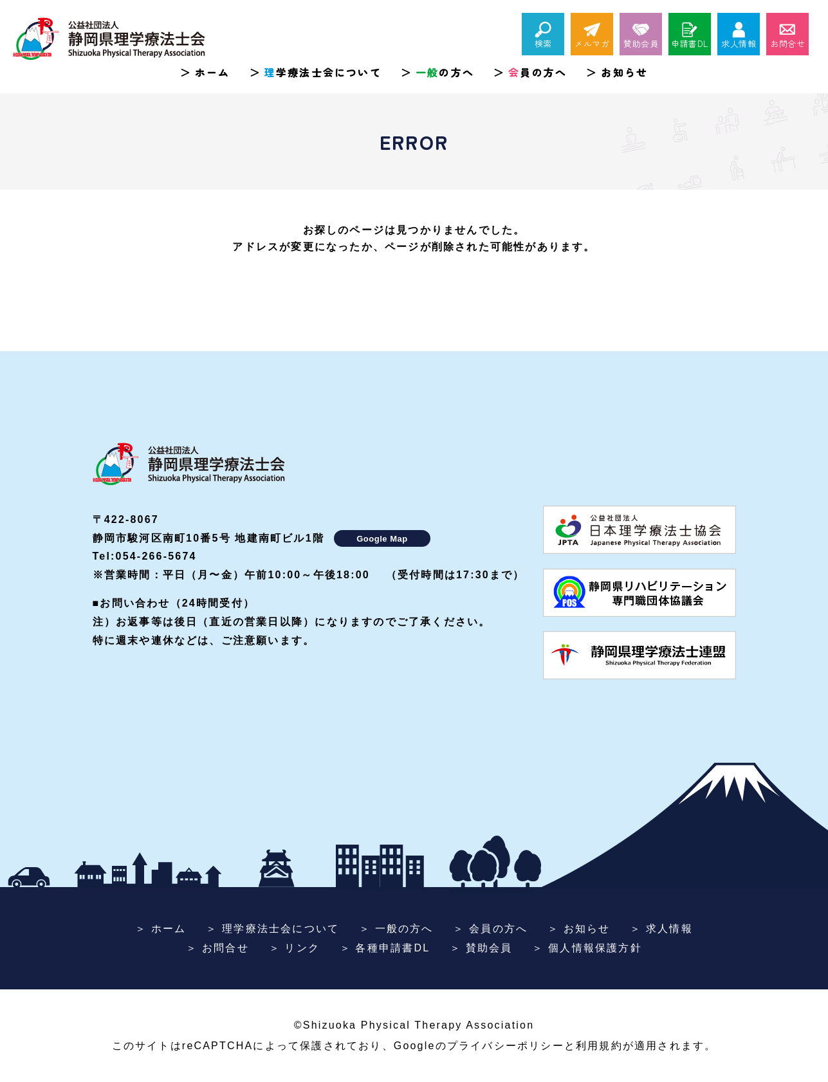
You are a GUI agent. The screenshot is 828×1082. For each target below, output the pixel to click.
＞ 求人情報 (661, 928)
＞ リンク (294, 947)
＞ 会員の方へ (490, 928)
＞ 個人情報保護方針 (586, 947)
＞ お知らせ (579, 928)
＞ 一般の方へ (396, 928)
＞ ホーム (160, 928)
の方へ (445, 72)
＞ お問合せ (217, 947)
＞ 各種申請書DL (385, 947)
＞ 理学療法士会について (272, 928)
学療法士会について (323, 72)
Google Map (381, 539)
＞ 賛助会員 (481, 947)
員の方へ (537, 72)
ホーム (212, 72)
